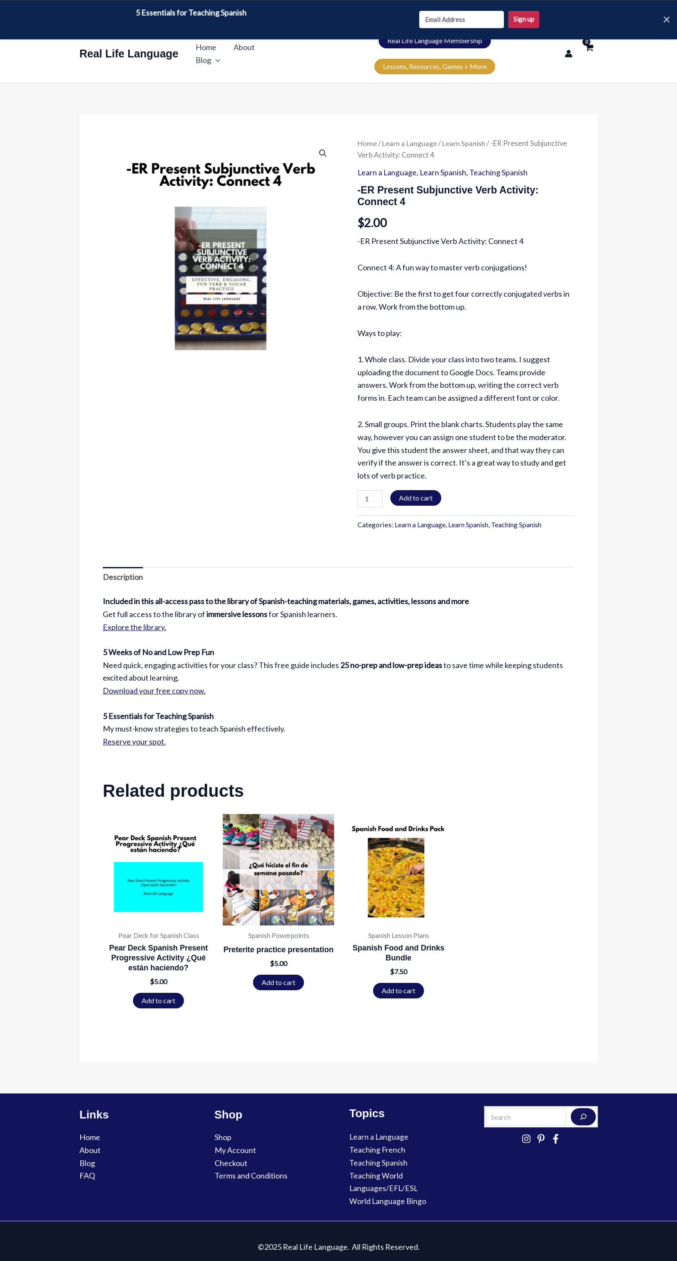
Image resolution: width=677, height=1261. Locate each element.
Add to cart (416, 484)
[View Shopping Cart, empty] (589, 47)
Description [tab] (123, 564)
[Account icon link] (569, 47)
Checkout (231, 1151)
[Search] (583, 1105)
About (245, 47)
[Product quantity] (370, 485)
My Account (235, 1138)
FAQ (87, 1164)
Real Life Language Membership (368, 47)
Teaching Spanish (500, 159)
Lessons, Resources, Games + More (495, 47)
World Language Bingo (388, 1189)
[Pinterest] (541, 1126)
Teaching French (377, 1138)
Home (209, 47)
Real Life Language (128, 47)
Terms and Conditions (251, 1164)
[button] (291, 47)
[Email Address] (461, 20)
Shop (223, 1125)
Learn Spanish (465, 130)
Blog (284, 47)
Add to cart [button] (158, 988)
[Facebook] (555, 1126)
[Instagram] (526, 1126)
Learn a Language (409, 130)
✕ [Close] (666, 19)
